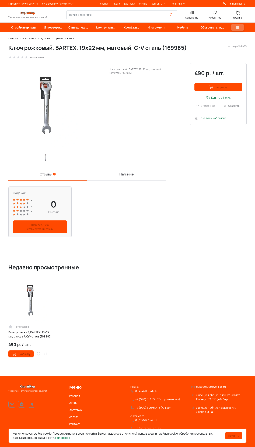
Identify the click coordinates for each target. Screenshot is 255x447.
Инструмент (29, 38)
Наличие (126, 174)
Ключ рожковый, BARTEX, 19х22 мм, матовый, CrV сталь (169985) (30, 334)
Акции (73, 403)
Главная (13, 38)
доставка (75, 410)
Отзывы (48, 174)
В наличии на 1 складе (213, 118)
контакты (75, 424)
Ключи (71, 38)
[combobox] (121, 14)
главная (74, 396)
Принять (233, 436)
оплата (74, 417)
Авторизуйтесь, (40, 227)
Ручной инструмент (51, 38)
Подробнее (62, 438)
